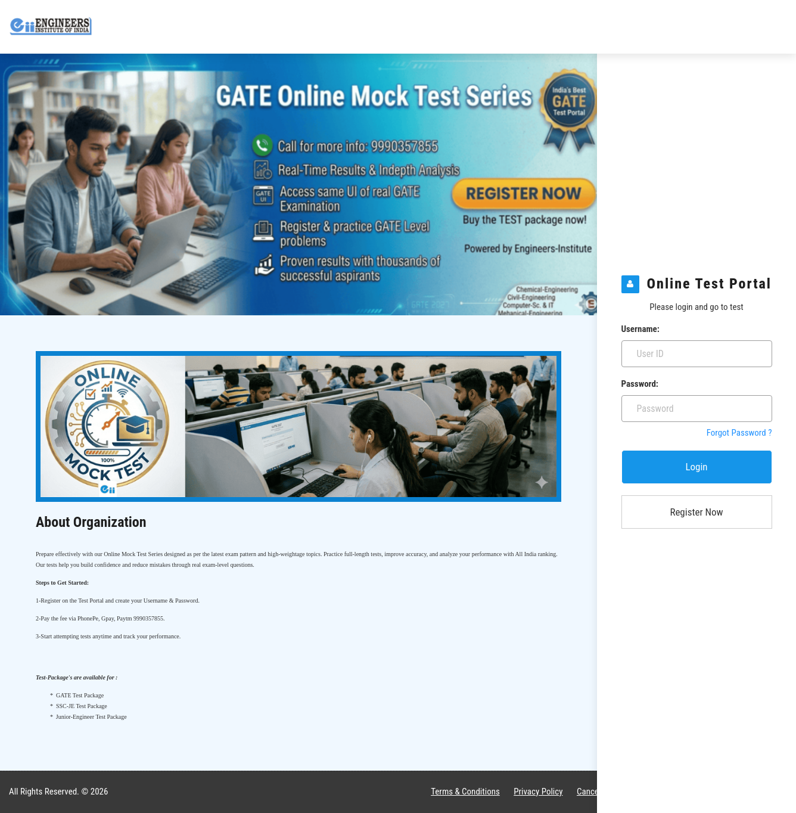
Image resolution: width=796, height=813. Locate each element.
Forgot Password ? (739, 432)
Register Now (696, 512)
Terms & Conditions (465, 791)
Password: (639, 383)
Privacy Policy (538, 791)
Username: (640, 329)
